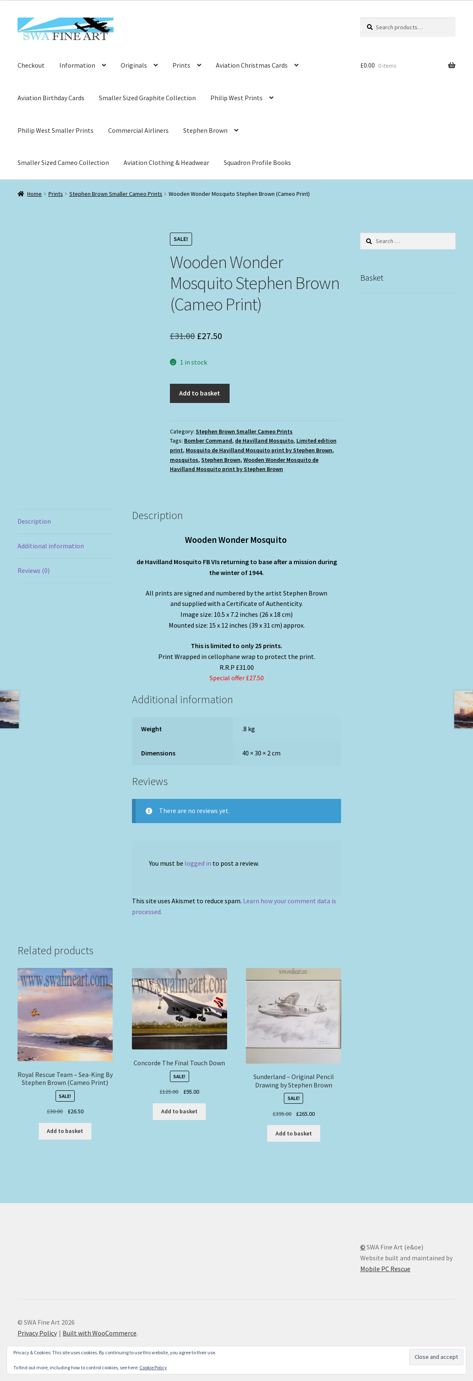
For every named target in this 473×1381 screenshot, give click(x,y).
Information (77, 65)
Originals (134, 65)
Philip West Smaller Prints (56, 130)
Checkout (31, 65)
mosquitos (184, 460)
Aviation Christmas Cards (252, 65)
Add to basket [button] (65, 1131)
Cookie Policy (153, 1367)
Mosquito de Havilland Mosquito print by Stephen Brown (259, 450)
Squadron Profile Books (257, 162)
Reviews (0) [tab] (34, 570)
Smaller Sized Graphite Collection (147, 98)
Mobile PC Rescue (385, 1268)
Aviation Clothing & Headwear (166, 162)
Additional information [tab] (51, 546)
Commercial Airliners (138, 130)
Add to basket (199, 393)
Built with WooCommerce (100, 1333)
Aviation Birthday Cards (51, 98)
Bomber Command (208, 440)
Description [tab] (34, 521)
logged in (198, 863)
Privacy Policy (37, 1333)
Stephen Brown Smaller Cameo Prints (115, 194)
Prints (181, 65)
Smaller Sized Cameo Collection (63, 162)
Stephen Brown (205, 130)
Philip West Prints (236, 98)
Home (34, 194)
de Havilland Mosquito (264, 440)
